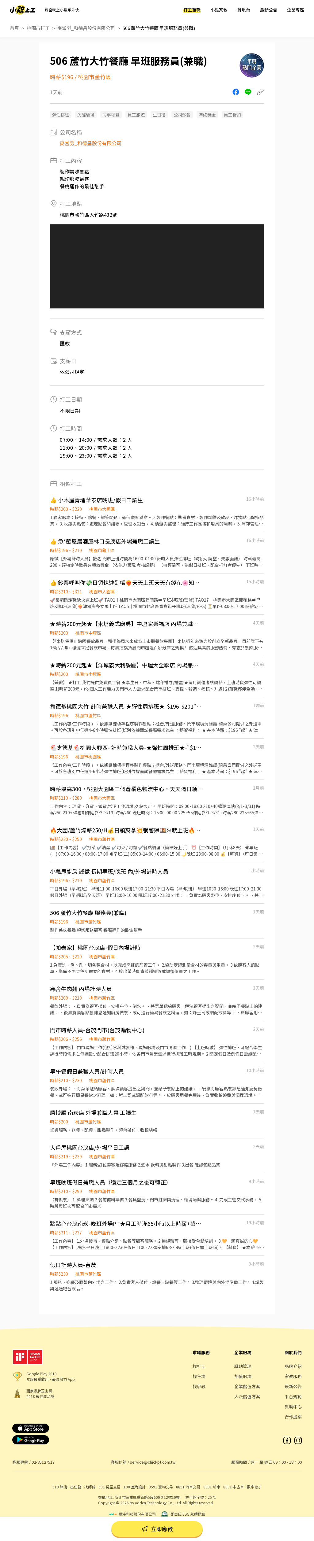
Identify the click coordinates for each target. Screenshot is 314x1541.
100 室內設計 (135, 1486)
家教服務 (293, 1376)
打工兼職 (192, 10)
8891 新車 (211, 1486)
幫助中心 (293, 1406)
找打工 (199, 1366)
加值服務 (242, 1376)
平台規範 (293, 1396)
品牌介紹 (293, 1366)
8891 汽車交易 (188, 1486)
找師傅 (89, 1486)
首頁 (14, 28)
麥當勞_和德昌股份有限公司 (86, 28)
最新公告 (268, 10)
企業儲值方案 (247, 1386)
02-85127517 (43, 1462)
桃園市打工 (38, 28)
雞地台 (243, 10)
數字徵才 (254, 1486)
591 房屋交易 (109, 1486)
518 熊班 (59, 1486)
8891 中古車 (233, 1486)
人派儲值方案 (247, 1396)
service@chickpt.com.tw (152, 1462)
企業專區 (295, 10)
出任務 (75, 1486)
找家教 (199, 1386)
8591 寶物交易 (161, 1486)
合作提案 (293, 1417)
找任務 (199, 1376)
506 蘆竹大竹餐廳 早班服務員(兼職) (159, 28)
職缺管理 (242, 1366)
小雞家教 (219, 10)
